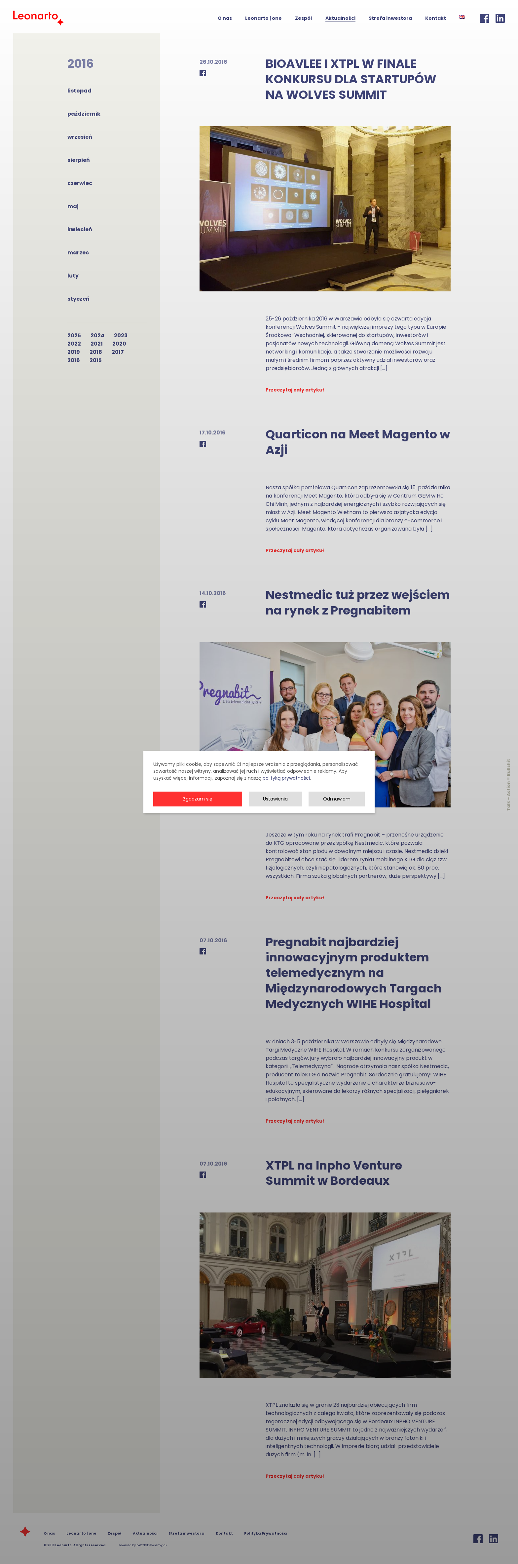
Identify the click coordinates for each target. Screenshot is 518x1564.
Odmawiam (337, 808)
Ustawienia (275, 808)
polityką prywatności (286, 787)
